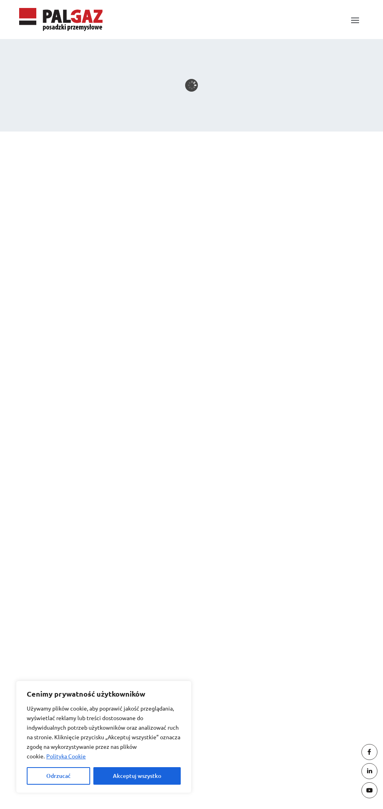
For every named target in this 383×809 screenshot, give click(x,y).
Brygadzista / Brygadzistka (78, 270)
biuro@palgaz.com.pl (149, 621)
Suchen (331, 217)
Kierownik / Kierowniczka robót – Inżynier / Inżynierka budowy (130, 256)
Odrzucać (58, 776)
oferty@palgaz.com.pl (150, 656)
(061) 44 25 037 (199, 724)
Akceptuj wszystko (137, 776)
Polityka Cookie (66, 756)
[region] (104, 737)
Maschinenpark (60, 284)
